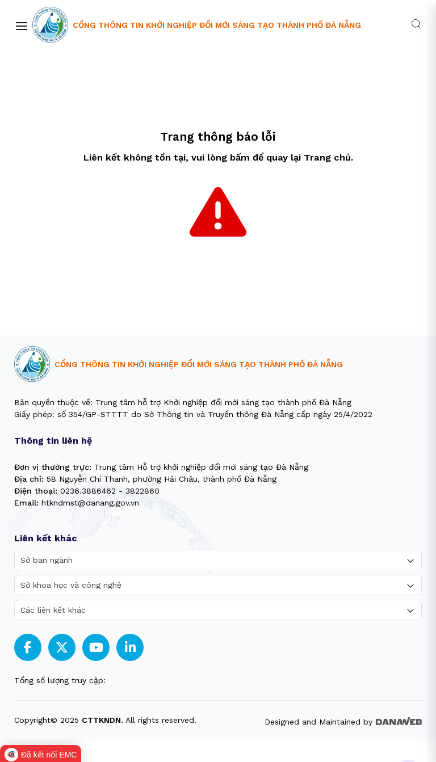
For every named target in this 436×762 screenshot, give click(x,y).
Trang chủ (327, 157)
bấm (240, 157)
